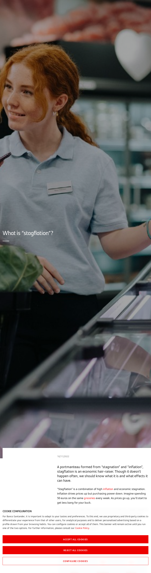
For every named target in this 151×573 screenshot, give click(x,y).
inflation (108, 489)
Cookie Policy (82, 528)
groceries (89, 498)
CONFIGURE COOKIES (75, 561)
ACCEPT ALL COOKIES (75, 539)
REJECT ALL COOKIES (76, 550)
